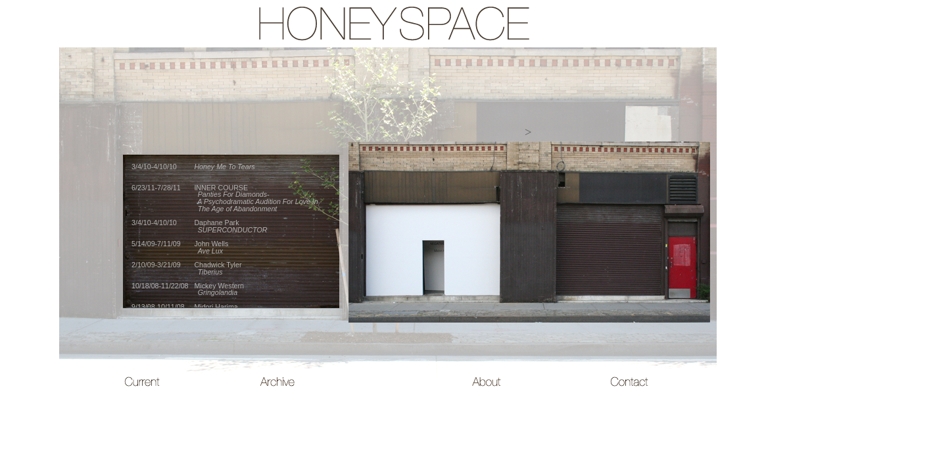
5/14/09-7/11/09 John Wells (180, 247)
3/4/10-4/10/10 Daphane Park (199, 226)
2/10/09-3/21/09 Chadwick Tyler (186, 268)
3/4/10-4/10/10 (193, 167)
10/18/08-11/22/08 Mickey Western (188, 289)
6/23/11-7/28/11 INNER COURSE (225, 198)
